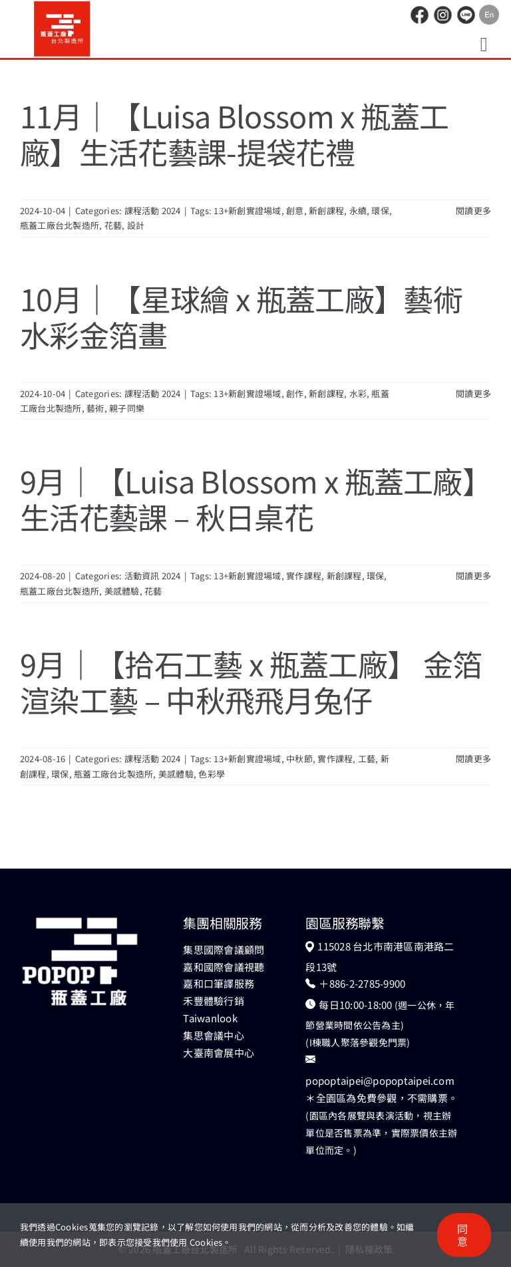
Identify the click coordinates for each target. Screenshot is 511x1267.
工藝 (366, 758)
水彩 (358, 393)
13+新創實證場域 (247, 210)
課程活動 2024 (152, 210)
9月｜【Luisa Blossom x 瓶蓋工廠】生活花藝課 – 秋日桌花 (248, 498)
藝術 (95, 408)
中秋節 (299, 758)
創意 (294, 210)
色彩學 (211, 774)
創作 (294, 393)
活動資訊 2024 (152, 575)
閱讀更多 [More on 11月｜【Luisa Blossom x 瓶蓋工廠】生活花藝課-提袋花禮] (473, 210)
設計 (135, 225)
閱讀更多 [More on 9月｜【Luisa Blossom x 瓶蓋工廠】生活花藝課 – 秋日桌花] (473, 575)
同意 (462, 1234)
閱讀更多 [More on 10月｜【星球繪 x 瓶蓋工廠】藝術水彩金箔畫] (473, 393)
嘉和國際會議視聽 (223, 967)
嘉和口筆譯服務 (218, 983)
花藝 (113, 225)
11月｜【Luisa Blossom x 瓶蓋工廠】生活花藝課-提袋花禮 (234, 133)
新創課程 (326, 210)
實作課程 (303, 575)
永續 (358, 210)
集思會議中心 (213, 1035)
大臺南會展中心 (218, 1052)
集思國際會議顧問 (223, 949)
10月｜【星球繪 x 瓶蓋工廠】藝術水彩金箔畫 (241, 316)
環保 (380, 210)
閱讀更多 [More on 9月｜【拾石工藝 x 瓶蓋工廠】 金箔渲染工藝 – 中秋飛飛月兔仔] (473, 758)
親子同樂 (126, 408)
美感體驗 (122, 591)
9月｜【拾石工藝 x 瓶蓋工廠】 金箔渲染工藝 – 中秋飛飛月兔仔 (251, 681)
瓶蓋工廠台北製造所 (59, 225)
